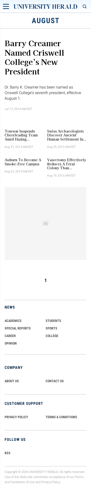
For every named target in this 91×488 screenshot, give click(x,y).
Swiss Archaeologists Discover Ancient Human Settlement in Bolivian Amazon (65, 135)
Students (53, 321)
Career (10, 336)
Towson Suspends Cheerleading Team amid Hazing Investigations (21, 135)
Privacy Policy (50, 482)
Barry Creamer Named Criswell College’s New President (34, 56)
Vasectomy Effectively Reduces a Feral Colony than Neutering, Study (66, 164)
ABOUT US (12, 381)
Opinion (11, 343)
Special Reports (18, 328)
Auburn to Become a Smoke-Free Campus (23, 162)
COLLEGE (52, 336)
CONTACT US (55, 381)
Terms (79, 477)
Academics (13, 321)
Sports (51, 328)
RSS (7, 453)
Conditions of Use (22, 482)
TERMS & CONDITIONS (61, 417)
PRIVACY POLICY (16, 417)
